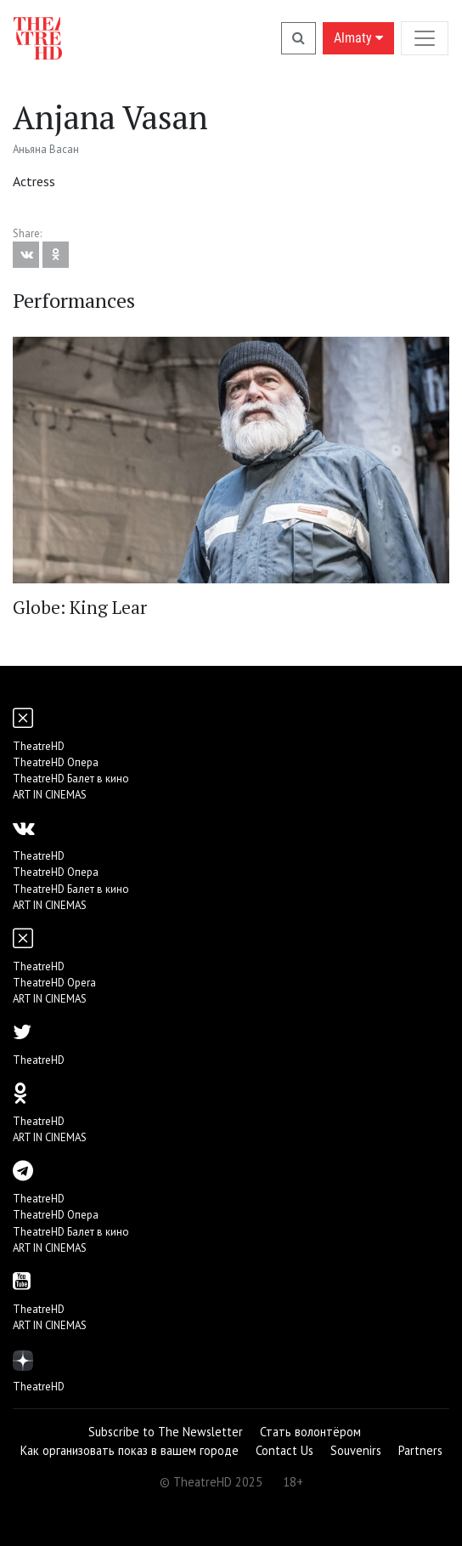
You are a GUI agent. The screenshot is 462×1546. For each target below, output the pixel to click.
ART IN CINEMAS (50, 794)
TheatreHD (39, 746)
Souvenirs (355, 1450)
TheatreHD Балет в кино (71, 778)
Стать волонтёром (310, 1432)
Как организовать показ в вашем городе (129, 1450)
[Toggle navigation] (424, 37)
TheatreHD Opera (54, 982)
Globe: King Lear (80, 607)
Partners (420, 1450)
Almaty (358, 38)
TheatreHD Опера (56, 762)
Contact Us (284, 1450)
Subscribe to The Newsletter (165, 1432)
